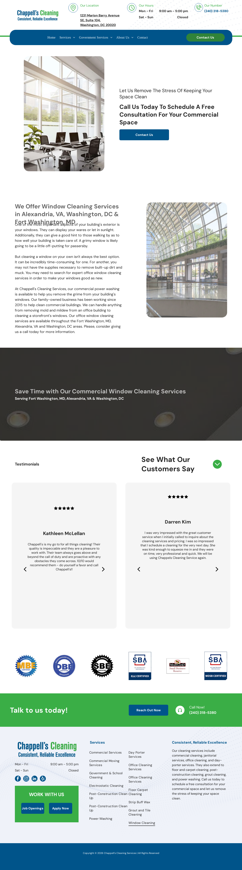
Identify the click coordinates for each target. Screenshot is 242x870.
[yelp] (43, 779)
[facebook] (18, 779)
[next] (103, 569)
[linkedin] (34, 779)
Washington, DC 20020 (98, 25)
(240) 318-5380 (202, 712)
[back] (25, 569)
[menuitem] (51, 37)
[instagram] (26, 779)
